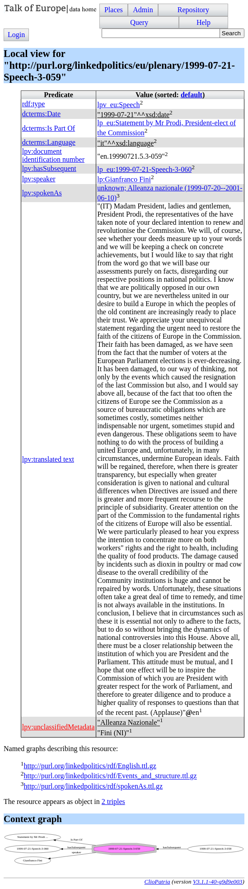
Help (204, 22)
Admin (143, 10)
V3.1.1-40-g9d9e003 (218, 881)
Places (113, 10)
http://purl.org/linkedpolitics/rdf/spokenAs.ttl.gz (93, 786)
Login (16, 34)
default (191, 95)
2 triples (113, 801)
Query (139, 22)
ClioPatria (157, 881)
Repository (193, 10)
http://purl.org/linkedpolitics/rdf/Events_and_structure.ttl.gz (110, 776)
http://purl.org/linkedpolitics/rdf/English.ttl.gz (89, 766)
